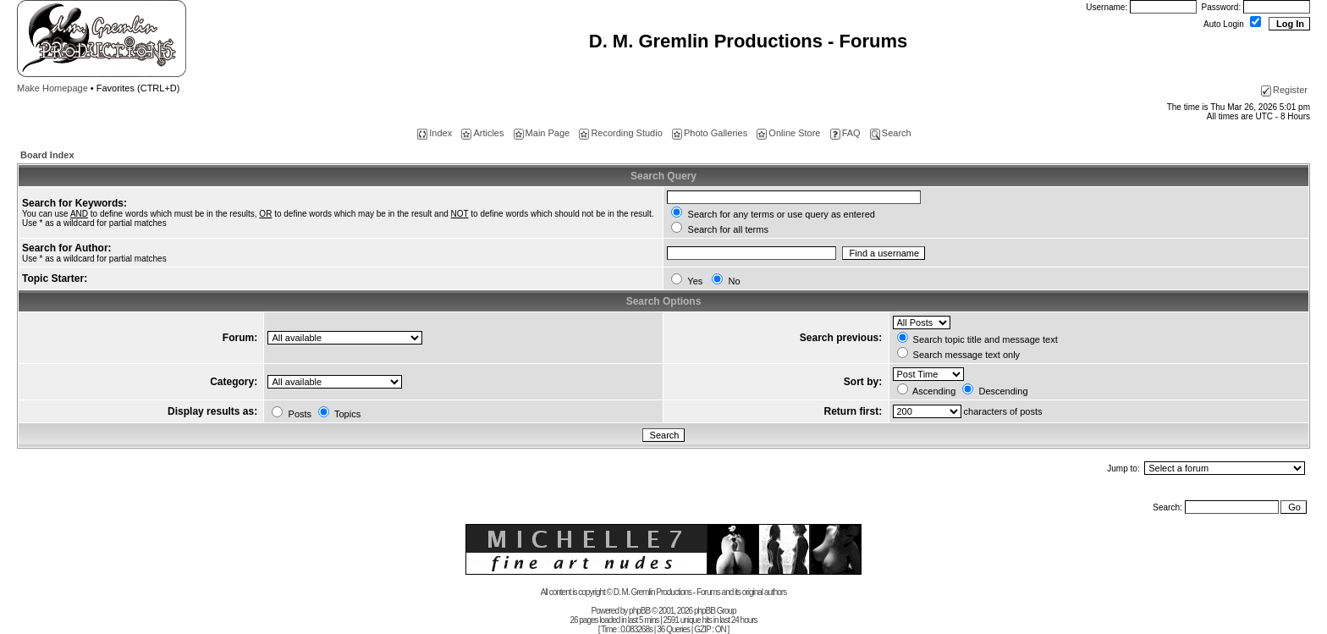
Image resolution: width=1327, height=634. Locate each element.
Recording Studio (620, 133)
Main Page (542, 133)
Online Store (788, 133)
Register (1284, 90)
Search (890, 133)
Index (434, 133)
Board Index (47, 155)
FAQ (845, 133)
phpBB (639, 610)
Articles (482, 133)
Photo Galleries (709, 133)
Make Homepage (52, 88)
